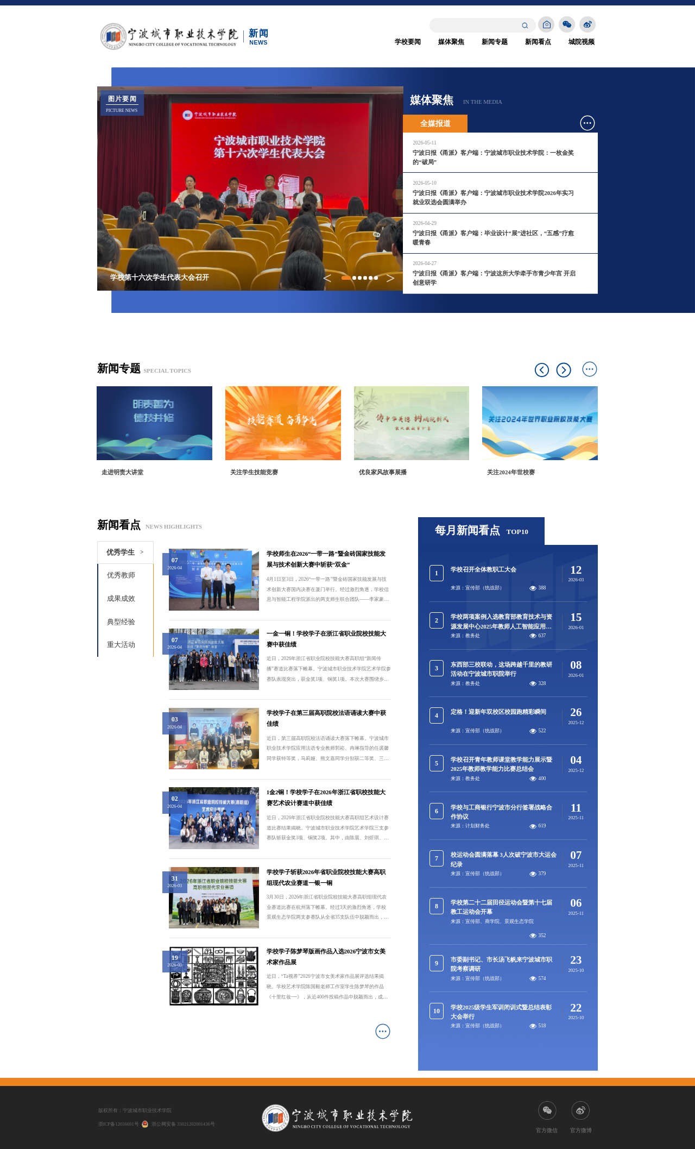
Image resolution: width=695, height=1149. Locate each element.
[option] (155, 437)
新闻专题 (495, 42)
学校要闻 (408, 42)
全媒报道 (435, 124)
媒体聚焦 (451, 42)
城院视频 (581, 42)
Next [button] (563, 370)
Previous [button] (542, 370)
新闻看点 (538, 42)
